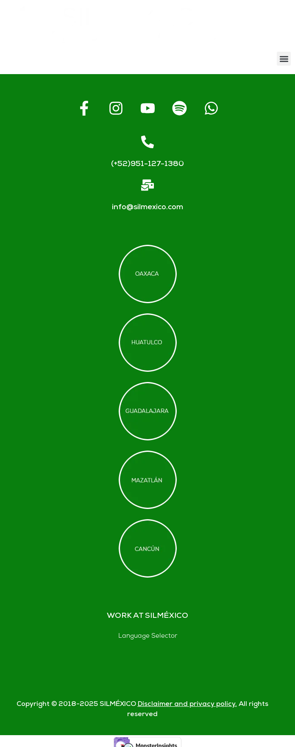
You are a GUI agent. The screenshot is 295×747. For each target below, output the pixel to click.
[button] (284, 59)
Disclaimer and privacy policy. (187, 704)
